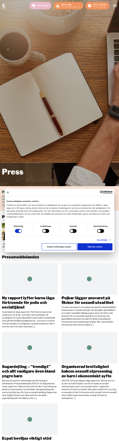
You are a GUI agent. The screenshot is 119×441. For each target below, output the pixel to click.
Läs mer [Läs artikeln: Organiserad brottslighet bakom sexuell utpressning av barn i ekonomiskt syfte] (89, 366)
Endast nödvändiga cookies (59, 247)
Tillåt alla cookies (94, 247)
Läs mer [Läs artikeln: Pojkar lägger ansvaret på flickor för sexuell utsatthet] (89, 294)
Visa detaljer (102, 240)
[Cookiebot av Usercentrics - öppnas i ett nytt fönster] (101, 192)
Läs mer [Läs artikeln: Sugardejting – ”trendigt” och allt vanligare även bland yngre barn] (30, 366)
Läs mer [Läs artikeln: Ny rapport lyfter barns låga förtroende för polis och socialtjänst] (30, 295)
